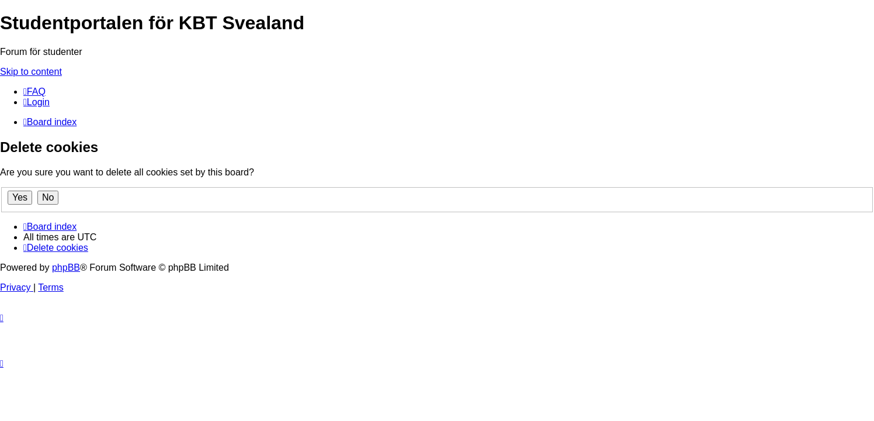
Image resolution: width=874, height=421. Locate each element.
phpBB (66, 267)
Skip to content (31, 72)
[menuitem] (34, 91)
